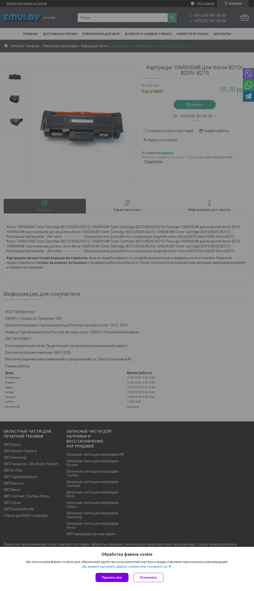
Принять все (112, 577)
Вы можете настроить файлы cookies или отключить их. (125, 566)
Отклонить (148, 577)
